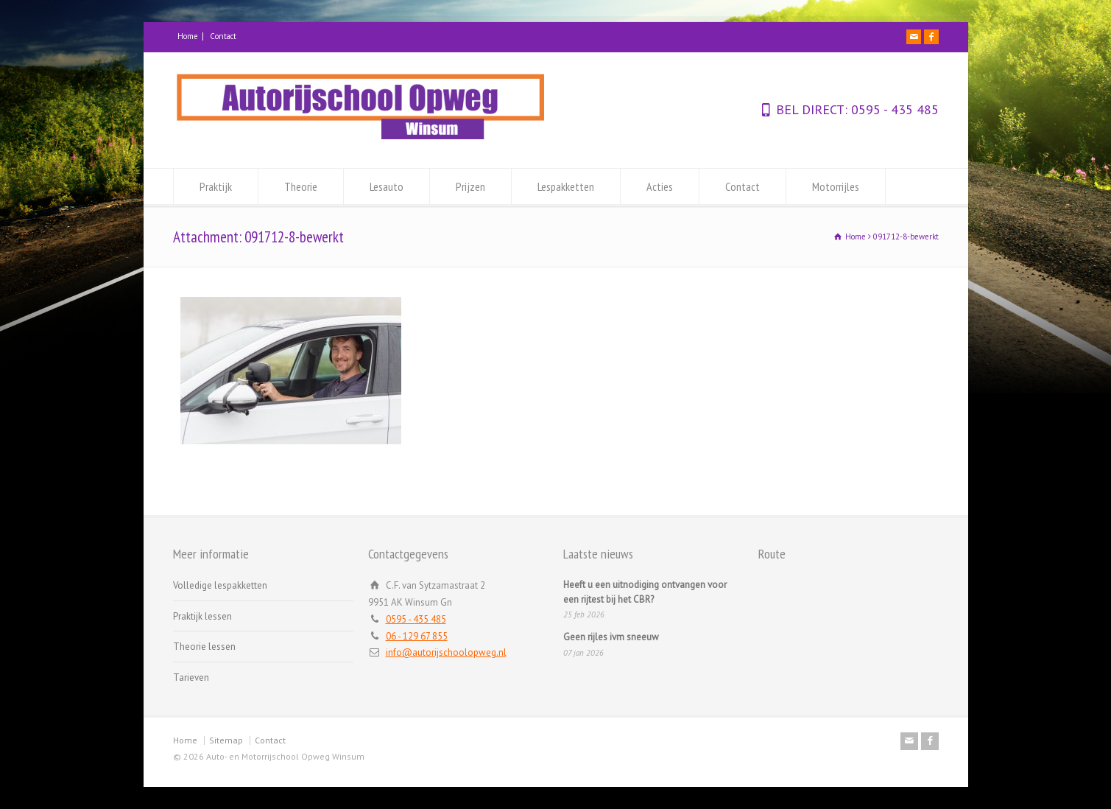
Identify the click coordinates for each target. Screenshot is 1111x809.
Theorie (300, 186)
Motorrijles (835, 186)
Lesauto (386, 186)
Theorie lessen (204, 646)
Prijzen (470, 186)
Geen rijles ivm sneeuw (611, 637)
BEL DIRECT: (811, 109)
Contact (223, 36)
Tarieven (191, 677)
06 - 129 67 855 (417, 636)
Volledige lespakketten (220, 585)
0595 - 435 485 (893, 109)
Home (187, 36)
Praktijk (216, 186)
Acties (659, 186)
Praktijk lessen (202, 616)
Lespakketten (565, 186)
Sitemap (226, 740)
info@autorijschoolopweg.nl (446, 652)
